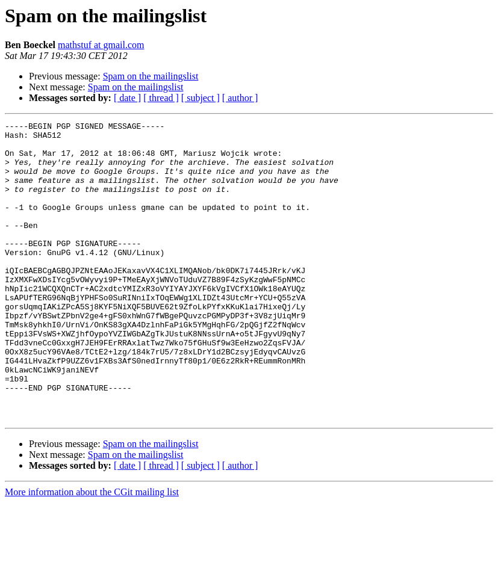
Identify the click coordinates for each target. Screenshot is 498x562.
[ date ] (127, 98)
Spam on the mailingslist (151, 76)
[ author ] (240, 98)
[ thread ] (161, 98)
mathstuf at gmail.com (101, 45)
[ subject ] (200, 98)
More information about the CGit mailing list (92, 551)
